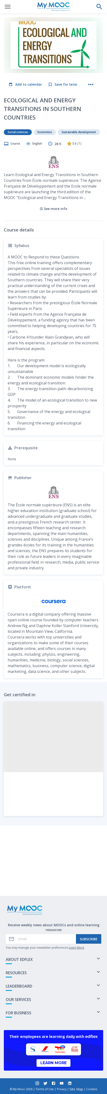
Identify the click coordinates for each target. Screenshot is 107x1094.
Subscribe (88, 939)
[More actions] (90, 84)
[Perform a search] (99, 6)
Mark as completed (53, 880)
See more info (53, 176)
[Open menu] (7, 6)
